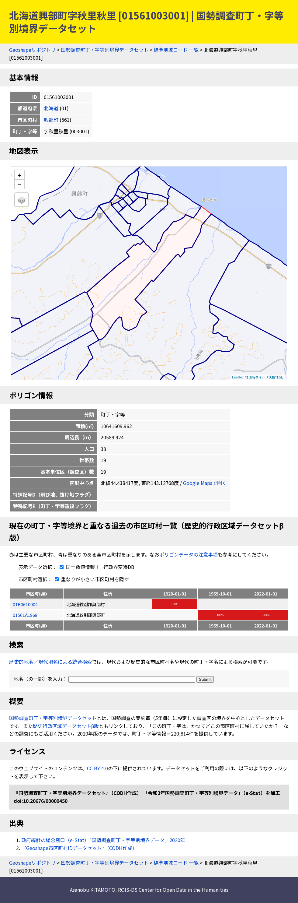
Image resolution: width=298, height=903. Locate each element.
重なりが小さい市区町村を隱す (90, 579)
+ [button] (20, 175)
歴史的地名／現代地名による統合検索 (50, 661)
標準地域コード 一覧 (176, 49)
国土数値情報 (76, 567)
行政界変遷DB (115, 567)
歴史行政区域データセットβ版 (66, 725)
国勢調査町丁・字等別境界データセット (104, 49)
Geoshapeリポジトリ (32, 49)
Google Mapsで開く (205, 483)
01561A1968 (25, 615)
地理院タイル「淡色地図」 (265, 376)
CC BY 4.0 (97, 768)
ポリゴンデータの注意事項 (188, 554)
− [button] (20, 184)
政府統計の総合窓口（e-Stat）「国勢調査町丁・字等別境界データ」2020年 (103, 840)
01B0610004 (25, 604)
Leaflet (237, 376)
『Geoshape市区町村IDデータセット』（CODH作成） (79, 848)
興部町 (51, 119)
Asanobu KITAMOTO (92, 889)
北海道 (51, 108)
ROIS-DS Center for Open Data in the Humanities (173, 889)
